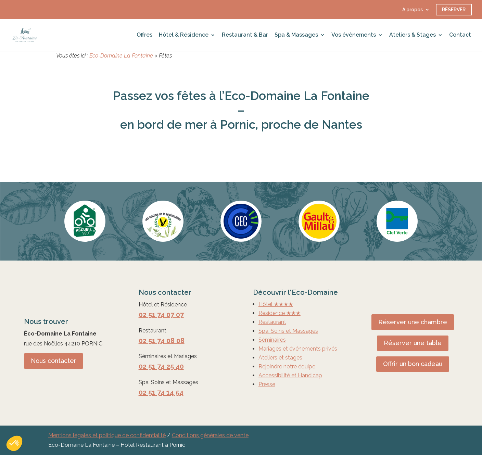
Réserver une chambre (412, 322)
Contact (460, 35)
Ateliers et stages (280, 357)
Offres (144, 35)
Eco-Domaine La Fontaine (121, 55)
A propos (412, 9)
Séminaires (272, 340)
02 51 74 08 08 (162, 341)
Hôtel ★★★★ (275, 304)
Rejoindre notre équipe (286, 366)
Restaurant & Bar (245, 35)
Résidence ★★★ (279, 313)
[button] (14, 443)
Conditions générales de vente (210, 435)
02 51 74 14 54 (161, 392)
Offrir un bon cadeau (412, 363)
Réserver (454, 9)
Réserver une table (413, 342)
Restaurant (272, 322)
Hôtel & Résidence (183, 35)
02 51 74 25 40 (161, 366)
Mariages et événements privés (297, 348)
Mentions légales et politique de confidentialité (107, 435)
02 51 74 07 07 (161, 315)
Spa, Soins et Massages (288, 331)
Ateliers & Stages (412, 35)
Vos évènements (353, 35)
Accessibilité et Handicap (290, 375)
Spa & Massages (296, 35)
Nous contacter (53, 360)
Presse (266, 384)
